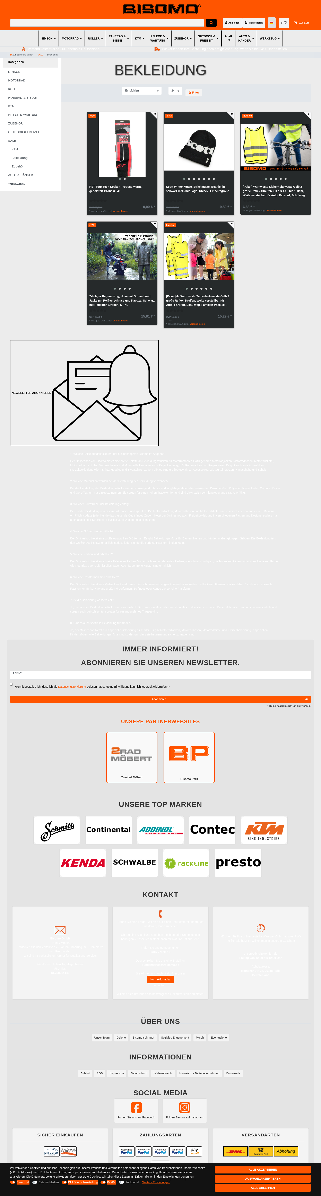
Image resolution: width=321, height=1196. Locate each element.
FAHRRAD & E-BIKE (117, 38)
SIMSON (47, 38)
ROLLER (94, 38)
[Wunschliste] (284, 23)
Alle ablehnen (263, 1187)
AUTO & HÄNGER (244, 38)
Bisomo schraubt (143, 1037)
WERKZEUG (268, 38)
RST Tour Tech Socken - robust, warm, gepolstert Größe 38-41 (115, 189)
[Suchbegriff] (107, 23)
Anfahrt (85, 1073)
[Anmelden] (232, 23)
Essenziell (23, 1182)
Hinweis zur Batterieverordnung (199, 1073)
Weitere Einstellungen (156, 1182)
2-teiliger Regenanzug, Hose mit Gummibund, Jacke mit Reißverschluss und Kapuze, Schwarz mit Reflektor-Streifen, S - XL (122, 300)
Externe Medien (49, 1182)
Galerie (121, 1037)
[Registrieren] (253, 23)
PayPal (111, 1182)
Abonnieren (230, 699)
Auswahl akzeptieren (263, 1178)
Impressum (117, 1073)
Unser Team (102, 1037)
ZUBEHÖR (181, 38)
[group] (122, 147)
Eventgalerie (219, 1037)
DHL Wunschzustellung (83, 1182)
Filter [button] (194, 93)
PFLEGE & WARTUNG (157, 38)
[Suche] (211, 23)
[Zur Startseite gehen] (21, 54)
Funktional (132, 1182)
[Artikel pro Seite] (175, 91)
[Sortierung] (142, 91)
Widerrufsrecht (163, 1073)
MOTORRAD (70, 38)
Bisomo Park (189, 757)
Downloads (233, 1073)
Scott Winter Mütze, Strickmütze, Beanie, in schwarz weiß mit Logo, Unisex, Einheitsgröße (197, 189)
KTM (138, 38)
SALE (228, 35)
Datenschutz (139, 1073)
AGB (100, 1073)
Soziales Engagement (175, 1037)
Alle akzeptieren (263, 1169)
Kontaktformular (160, 979)
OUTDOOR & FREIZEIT (206, 38)
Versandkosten (120, 211)
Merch (200, 1037)
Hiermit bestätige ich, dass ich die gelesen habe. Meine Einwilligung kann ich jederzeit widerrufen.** (92, 686)
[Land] (272, 22)
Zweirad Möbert (131, 757)
